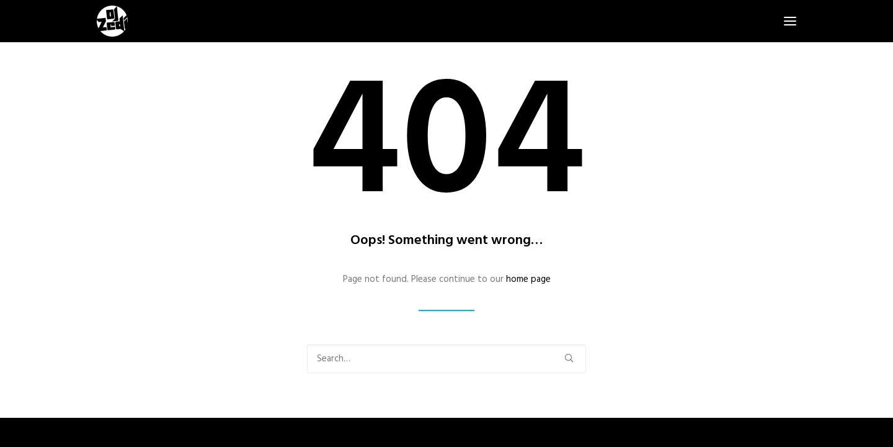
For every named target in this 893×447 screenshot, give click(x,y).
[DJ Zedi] (112, 21)
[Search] (446, 359)
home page (528, 279)
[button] (790, 21)
